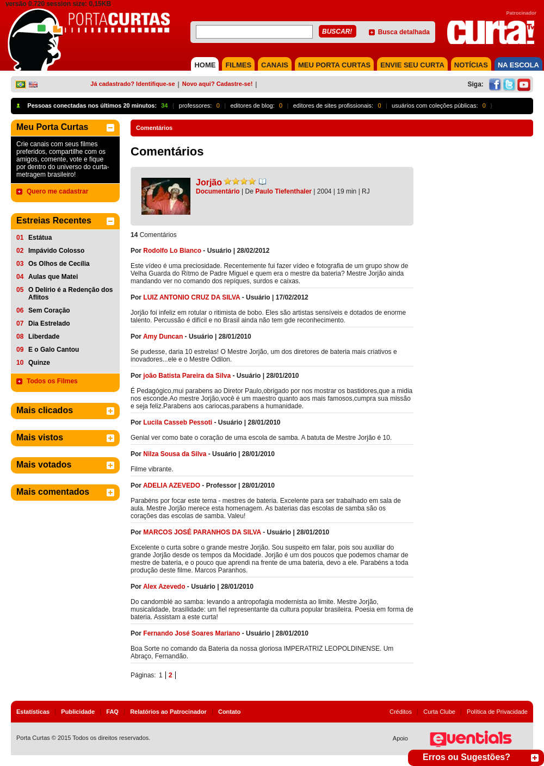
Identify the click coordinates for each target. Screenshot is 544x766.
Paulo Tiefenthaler (283, 191)
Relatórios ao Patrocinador (168, 711)
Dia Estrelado (49, 323)
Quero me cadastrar (57, 191)
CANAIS (274, 65)
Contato (229, 711)
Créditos (401, 711)
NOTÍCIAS (471, 65)
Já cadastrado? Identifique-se (132, 83)
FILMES (238, 65)
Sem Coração (49, 310)
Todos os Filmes (52, 381)
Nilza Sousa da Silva (174, 454)
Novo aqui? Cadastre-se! (217, 83)
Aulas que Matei (53, 277)
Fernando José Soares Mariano (191, 633)
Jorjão (209, 182)
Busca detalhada (404, 32)
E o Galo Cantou (53, 349)
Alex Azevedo (164, 586)
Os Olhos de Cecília (59, 263)
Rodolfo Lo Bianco (172, 250)
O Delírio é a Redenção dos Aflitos (70, 293)
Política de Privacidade (497, 711)
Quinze (39, 362)
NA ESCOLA (518, 65)
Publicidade (78, 711)
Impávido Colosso (56, 250)
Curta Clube (439, 711)
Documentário (218, 191)
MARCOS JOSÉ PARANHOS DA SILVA (202, 532)
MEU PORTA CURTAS (334, 65)
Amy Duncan (163, 336)
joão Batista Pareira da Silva (187, 375)
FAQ (112, 711)
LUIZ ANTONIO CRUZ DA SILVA (191, 297)
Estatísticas (33, 711)
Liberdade (43, 336)
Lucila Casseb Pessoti (177, 422)
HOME (204, 65)
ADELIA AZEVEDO (171, 485)
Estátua (40, 237)
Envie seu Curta (412, 65)
